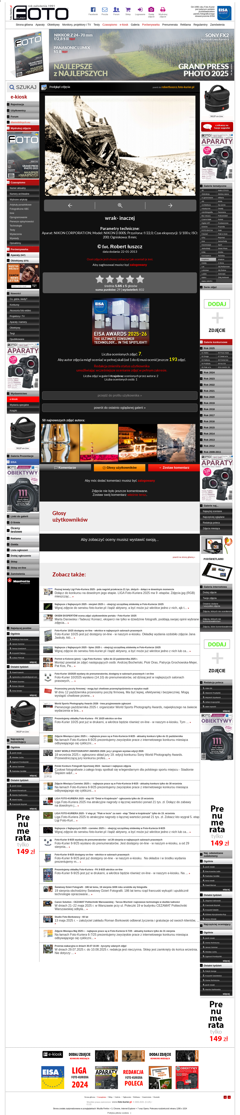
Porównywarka (151, 24)
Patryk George (209, 971)
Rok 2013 (209, 439)
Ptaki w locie (222, 234)
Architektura (206, 205)
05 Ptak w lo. (206, 367)
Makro (204, 277)
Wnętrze (221, 259)
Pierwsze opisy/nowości (22, 221)
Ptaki (220, 230)
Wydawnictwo (19, 393)
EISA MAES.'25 (224, 367)
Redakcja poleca (211, 522)
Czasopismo (109, 24)
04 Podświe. (206, 364)
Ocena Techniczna (211, 942)
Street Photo (222, 248)
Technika (221, 256)
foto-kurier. (122, 1102)
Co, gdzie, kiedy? (18, 299)
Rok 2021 (209, 390)
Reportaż (221, 238)
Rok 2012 (209, 445)
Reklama (185, 24)
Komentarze (65, 467)
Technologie (16, 225)
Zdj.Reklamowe (224, 267)
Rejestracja (17, 104)
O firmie (15, 522)
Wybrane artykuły (18, 199)
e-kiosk (124, 24)
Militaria (221, 198)
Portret (220, 219)
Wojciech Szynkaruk (212, 697)
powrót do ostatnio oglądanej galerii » (120, 407)
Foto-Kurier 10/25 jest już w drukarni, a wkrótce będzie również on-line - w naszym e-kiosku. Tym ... (123, 722)
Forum (14, 116)
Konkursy (14, 304)
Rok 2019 (209, 403)
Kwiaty (204, 263)
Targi (12, 333)
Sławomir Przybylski (212, 692)
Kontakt (157, 1097)
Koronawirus (206, 256)
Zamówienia (217, 24)
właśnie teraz (136, 495)
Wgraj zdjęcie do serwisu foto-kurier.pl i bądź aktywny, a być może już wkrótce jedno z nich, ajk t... (122, 607)
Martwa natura (223, 194)
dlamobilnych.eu (20, 122)
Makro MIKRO (207, 281)
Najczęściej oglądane (213, 517)
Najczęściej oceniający (217, 924)
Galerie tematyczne (215, 185)
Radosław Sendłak (18, 771)
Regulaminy (201, 24)
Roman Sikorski (17, 686)
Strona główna (24, 24)
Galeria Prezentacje (22, 456)
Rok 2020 (209, 397)
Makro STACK (223, 190)
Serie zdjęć (210, 287)
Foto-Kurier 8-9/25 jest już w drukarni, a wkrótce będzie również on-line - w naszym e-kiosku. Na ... (122, 873)
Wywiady (14, 238)
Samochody (222, 241)
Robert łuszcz (126, 246)
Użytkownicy (18, 110)
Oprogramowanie (18, 217)
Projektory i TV (17, 316)
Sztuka (220, 252)
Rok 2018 (209, 409)
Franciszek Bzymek (18, 804)
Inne (12, 213)
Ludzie (204, 274)
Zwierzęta (221, 274)
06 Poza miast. (223, 353)
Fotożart (205, 234)
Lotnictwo (205, 270)
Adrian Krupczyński (211, 702)
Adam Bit (207, 688)
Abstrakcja (206, 194)
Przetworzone (223, 223)
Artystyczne (206, 209)
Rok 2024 (209, 372)
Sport (220, 245)
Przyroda (221, 227)
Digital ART (206, 223)
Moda (220, 201)
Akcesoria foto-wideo (20, 310)
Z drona (221, 263)
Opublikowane (17, 339)
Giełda (14, 544)
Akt (203, 201)
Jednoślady (206, 248)
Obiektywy (53, 24)
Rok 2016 (209, 421)
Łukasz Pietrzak (17, 657)
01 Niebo (205, 353)
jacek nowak (16, 752)
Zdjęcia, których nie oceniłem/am (218, 611)
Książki (13, 410)
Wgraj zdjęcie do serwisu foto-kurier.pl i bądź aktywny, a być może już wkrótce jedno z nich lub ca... (123, 651)
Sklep (14, 561)
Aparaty (40, 24)
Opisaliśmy (15, 243)
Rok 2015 (209, 427)
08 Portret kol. (223, 360)
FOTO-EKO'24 (207, 230)
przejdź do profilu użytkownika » (120, 395)
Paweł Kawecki (17, 672)
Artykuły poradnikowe (20, 204)
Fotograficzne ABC (19, 209)
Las (203, 267)
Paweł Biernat (209, 885)
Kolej (203, 252)
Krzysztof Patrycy (17, 653)
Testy (97, 24)
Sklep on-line (18, 567)
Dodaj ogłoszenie (21, 555)
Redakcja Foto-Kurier (19, 639)
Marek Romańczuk (18, 790)
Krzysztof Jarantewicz (212, 975)
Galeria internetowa (215, 586)
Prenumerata (170, 24)
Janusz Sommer (17, 643)
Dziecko (205, 227)
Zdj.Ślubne (222, 270)
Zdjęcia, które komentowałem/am (218, 626)
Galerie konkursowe (215, 342)
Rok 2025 (209, 348)
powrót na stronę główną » (184, 557)
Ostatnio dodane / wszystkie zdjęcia (211, 605)
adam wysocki (209, 706)
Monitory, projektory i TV (76, 24)
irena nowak (208, 880)
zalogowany (138, 264)
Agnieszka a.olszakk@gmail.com (23, 677)
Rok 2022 (209, 384)
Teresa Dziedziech (18, 648)
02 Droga (205, 356)
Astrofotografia (207, 212)
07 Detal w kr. (223, 356)
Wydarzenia (16, 234)
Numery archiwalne (19, 194)
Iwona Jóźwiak (209, 919)
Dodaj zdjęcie (210, 592)
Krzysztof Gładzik (210, 909)
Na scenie (222, 205)
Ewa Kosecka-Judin (211, 871)
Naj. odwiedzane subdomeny (213, 854)
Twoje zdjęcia (210, 598)
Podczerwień (223, 216)
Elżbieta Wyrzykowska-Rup (214, 914)
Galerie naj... (211, 505)
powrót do (173, 87)
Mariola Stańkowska (18, 795)
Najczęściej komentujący (18, 740)
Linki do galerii (19, 516)
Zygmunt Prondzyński (19, 762)
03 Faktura (206, 360)
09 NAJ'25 (222, 364)
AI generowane (207, 198)
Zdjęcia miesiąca (211, 528)
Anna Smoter (16, 690)
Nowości (16, 293)
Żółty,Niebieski (223, 277)
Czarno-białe (206, 219)
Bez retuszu (206, 216)
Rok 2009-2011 (212, 452)
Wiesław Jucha (17, 757)
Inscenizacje (206, 245)
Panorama (222, 212)
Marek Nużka (16, 799)
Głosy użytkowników (120, 467)
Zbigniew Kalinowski (212, 900)
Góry (203, 238)
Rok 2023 (209, 378)
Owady (220, 209)
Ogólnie (15, 633)
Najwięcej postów (21, 628)
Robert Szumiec (17, 681)
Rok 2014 (209, 433)
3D (203, 190)
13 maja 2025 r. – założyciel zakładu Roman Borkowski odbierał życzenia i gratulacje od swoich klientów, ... (127, 922)
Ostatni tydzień (19, 666)
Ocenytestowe (16, 530)
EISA (13, 462)
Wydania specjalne (19, 405)
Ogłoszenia (127, 1097)
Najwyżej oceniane (212, 511)
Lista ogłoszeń (19, 550)
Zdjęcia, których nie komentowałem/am (212, 620)
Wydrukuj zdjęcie (21, 128)
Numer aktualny (18, 188)
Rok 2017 (209, 415)
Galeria (135, 24)
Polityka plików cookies (118, 1113)
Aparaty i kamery (18, 322)
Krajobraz (205, 259)
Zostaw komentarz (174, 467)
